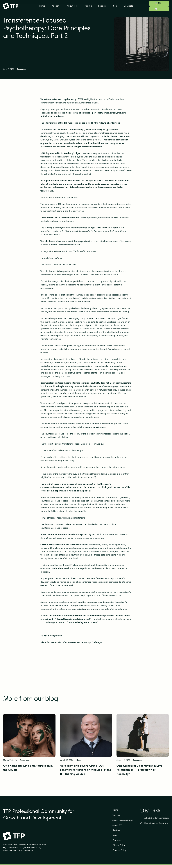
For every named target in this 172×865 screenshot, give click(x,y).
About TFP (72, 6)
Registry (102, 6)
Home (42, 6)
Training (88, 6)
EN (159, 9)
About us (56, 6)
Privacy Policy (118, 845)
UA (159, 3)
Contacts (128, 6)
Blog (115, 6)
